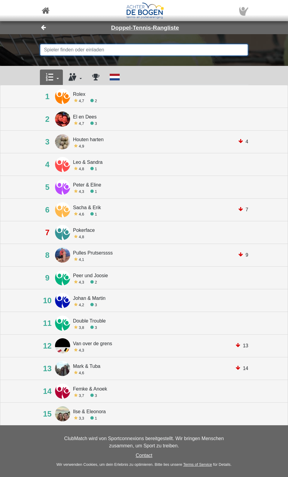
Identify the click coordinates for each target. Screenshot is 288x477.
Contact (144, 455)
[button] (51, 77)
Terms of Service (197, 464)
